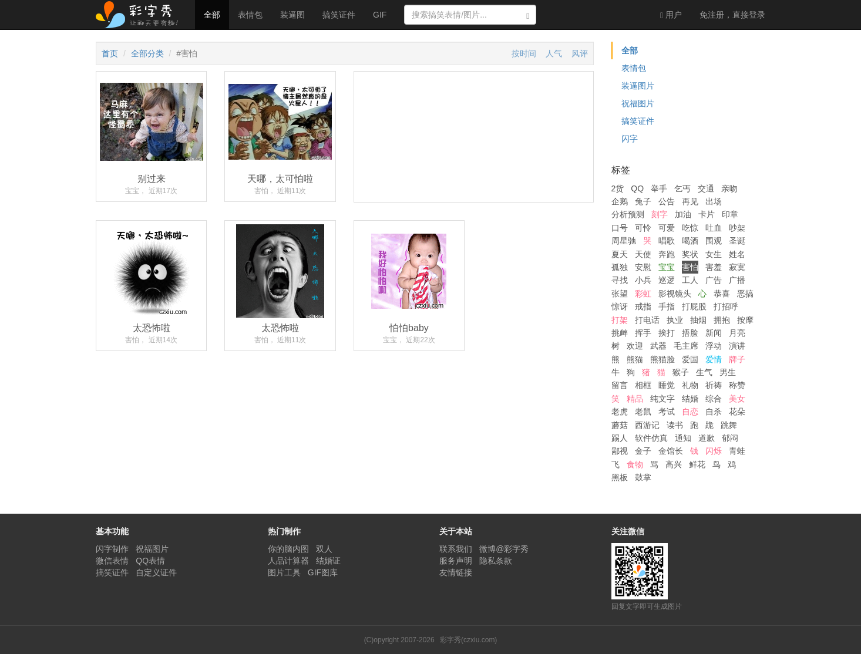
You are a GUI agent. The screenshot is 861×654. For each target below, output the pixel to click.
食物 (635, 464)
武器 (658, 345)
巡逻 (666, 280)
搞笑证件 (338, 14)
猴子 (680, 372)
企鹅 (619, 201)
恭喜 (722, 293)
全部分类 (147, 53)
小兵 (643, 280)
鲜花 (697, 464)
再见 (690, 201)
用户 (671, 15)
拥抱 (722, 320)
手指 (666, 306)
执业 (675, 320)
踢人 (619, 438)
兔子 (643, 201)
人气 (554, 53)
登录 (732, 14)
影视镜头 (674, 293)
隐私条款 (495, 560)
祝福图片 (637, 103)
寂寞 (737, 267)
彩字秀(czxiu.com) (468, 640)
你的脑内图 (288, 549)
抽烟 (698, 320)
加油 (683, 214)
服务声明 (455, 560)
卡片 (706, 214)
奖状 (690, 254)
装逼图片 (637, 85)
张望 (619, 293)
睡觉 (666, 385)
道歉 (706, 438)
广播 (737, 280)
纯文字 (662, 398)
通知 (683, 438)
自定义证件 (156, 572)
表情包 (250, 14)
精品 (635, 398)
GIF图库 (323, 572)
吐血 (713, 227)
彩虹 (643, 293)
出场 (713, 201)
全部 (212, 14)
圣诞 (737, 240)
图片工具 (284, 572)
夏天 (619, 254)
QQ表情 (150, 560)
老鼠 (643, 411)
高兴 (673, 464)
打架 (619, 320)
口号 (619, 227)
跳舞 (729, 425)
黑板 (619, 477)
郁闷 (730, 438)
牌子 (737, 359)
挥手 (643, 333)
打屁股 (694, 306)
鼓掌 (643, 477)
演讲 (737, 345)
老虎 (619, 411)
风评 (579, 53)
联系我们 (455, 549)
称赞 (737, 385)
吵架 (737, 227)
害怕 (690, 267)
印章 (730, 214)
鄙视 (619, 451)
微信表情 (112, 560)
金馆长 (670, 451)
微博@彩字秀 (504, 549)
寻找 (619, 280)
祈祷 (713, 385)
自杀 (713, 411)
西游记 (647, 425)
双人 (324, 549)
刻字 (659, 214)
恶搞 (745, 293)
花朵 (737, 411)
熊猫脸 (662, 359)
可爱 (666, 227)
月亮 (737, 333)
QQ (637, 188)
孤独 (619, 267)
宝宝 (666, 267)
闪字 (629, 138)
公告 (666, 201)
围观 (713, 240)
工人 (690, 280)
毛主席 (686, 345)
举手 (659, 188)
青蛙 (737, 451)
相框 (643, 385)
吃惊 (690, 227)
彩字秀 (141, 14)
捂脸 (690, 333)
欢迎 (635, 345)
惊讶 (619, 306)
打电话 (647, 320)
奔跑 (666, 254)
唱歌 (666, 240)
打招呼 (726, 306)
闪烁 (713, 451)
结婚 (690, 398)
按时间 (524, 53)
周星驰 (623, 240)
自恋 (690, 411)
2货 (617, 188)
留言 (619, 385)
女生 (713, 254)
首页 (110, 53)
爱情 (713, 359)
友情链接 (455, 572)
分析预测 (627, 214)
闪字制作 (112, 549)
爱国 (690, 359)
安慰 (643, 267)
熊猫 (635, 359)
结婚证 (328, 560)
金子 (643, 451)
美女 (737, 398)
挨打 (666, 333)
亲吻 (729, 188)
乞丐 (682, 188)
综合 (713, 398)
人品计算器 (288, 560)
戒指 (643, 306)
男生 (727, 372)
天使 (643, 254)
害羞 (713, 267)
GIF (379, 14)
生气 (704, 372)
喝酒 (690, 240)
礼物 (690, 385)
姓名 (737, 254)
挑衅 (619, 333)
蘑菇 (619, 425)
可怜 (643, 227)
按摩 (745, 320)
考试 (666, 411)
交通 (706, 188)
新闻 (713, 333)
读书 (675, 425)
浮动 (713, 345)
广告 (713, 280)
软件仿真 (651, 438)
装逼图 (292, 14)
